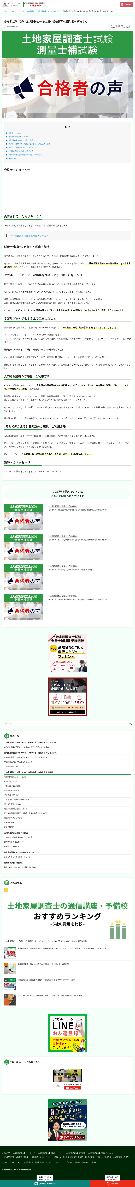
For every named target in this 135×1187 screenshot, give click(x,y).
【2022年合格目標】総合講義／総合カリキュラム (28, 236)
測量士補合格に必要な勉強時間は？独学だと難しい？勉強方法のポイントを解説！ (51, 998)
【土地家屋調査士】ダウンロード (23, 1156)
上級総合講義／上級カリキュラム (17, 767)
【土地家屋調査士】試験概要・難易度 (15, 1160)
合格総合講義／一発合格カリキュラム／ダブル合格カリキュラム (30, 757)
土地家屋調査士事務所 (121, 1160)
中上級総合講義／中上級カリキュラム (19, 762)
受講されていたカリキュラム (18, 137)
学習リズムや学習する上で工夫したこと (22, 147)
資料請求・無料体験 (81, 1165)
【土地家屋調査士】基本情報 (75, 1156)
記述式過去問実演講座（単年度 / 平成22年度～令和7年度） (27, 815)
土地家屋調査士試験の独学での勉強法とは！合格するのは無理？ (43, 967)
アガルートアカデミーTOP (11, 1165)
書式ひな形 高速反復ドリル (15, 844)
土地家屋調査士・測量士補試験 (33, 1165)
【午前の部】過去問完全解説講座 (17, 801)
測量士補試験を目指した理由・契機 (21, 140)
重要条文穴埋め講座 (12, 849)
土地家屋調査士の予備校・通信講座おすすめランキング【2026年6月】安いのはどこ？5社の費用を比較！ (46, 944)
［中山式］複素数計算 (13, 787)
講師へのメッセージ (15, 158)
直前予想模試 (9, 829)
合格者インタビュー (15, 133)
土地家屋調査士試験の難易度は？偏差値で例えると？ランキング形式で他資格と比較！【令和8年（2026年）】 (62, 951)
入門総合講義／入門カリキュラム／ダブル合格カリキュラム (28, 747)
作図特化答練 (9, 824)
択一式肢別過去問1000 (13, 805)
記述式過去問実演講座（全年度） (17, 810)
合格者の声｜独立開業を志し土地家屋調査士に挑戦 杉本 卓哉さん (71, 570)
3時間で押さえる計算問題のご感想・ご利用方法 (25, 155)
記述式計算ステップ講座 (14, 820)
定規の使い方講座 (11, 782)
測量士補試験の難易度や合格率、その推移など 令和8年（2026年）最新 (46, 983)
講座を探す (128, 4)
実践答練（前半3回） (12, 796)
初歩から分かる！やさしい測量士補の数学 (21, 870)
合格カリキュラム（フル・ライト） (18, 859)
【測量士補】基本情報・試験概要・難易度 (68, 1160)
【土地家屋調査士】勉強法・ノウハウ (50, 1156)
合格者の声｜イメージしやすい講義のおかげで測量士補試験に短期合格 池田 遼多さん (78, 540)
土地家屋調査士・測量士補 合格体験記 (98, 1160)
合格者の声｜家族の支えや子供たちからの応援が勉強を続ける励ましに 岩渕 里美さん (78, 600)
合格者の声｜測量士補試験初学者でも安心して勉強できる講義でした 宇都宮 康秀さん (78, 510)
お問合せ (93, 1165)
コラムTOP (6, 1156)
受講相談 (69, 1165)
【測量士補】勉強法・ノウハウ (41, 1160)
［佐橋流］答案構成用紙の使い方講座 (19, 840)
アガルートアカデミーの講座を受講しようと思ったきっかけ (29, 144)
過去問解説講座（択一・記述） (16, 777)
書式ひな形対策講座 (12, 791)
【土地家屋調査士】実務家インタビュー (100, 1156)
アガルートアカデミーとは (55, 1165)
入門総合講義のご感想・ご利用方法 (21, 151)
